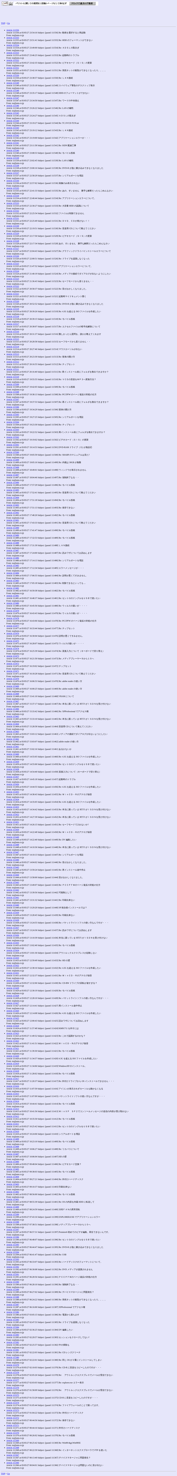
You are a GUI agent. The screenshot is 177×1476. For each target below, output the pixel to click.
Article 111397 (12, 1229)
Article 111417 (12, 1079)
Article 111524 (12, 271)
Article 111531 (12, 218)
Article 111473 (12, 656)
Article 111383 (12, 1335)
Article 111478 (12, 618)
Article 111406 (12, 1162)
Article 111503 (12, 430)
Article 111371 (12, 1425)
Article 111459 (12, 762)
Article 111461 (12, 746)
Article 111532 (12, 211)
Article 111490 (12, 528)
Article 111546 (12, 105)
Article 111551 (12, 68)
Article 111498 (12, 467)
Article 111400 (12, 1207)
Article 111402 (12, 1192)
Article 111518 (12, 316)
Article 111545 (12, 113)
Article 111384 (12, 1327)
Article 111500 (12, 452)
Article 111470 (12, 679)
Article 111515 (12, 339)
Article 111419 (12, 1063)
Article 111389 (12, 1289)
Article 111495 (12, 490)
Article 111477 (12, 626)
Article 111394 (12, 1252)
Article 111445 (12, 867)
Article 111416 (12, 1086)
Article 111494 (12, 497)
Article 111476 (12, 633)
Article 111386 (12, 1312)
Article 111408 (12, 1146)
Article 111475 (12, 641)
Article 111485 (12, 565)
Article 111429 (12, 988)
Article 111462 (12, 739)
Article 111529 (12, 233)
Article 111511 (12, 369)
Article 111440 (12, 905)
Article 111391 (12, 1274)
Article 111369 (12, 1440)
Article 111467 (12, 701)
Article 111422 (12, 1041)
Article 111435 (12, 943)
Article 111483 (12, 580)
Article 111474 (12, 648)
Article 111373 (12, 1410)
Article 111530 (12, 226)
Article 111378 (12, 1372)
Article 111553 (12, 53)
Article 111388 (12, 1297)
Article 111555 (12, 38)
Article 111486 (12, 558)
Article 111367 (12, 1455)
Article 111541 (12, 143)
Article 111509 (12, 384)
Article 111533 (12, 203)
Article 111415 (12, 1094)
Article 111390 (12, 1282)
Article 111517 (12, 324)
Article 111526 (12, 256)
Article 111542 (12, 135)
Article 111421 (12, 1048)
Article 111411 (12, 1124)
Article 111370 (12, 1433)
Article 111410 (12, 1131)
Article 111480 (12, 603)
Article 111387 (12, 1304)
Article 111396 (12, 1237)
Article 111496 (12, 482)
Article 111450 (12, 829)
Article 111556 (12, 30)
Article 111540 (12, 150)
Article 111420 (12, 1056)
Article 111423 (12, 1033)
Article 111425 (12, 1018)
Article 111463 (12, 731)
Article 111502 (12, 437)
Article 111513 (12, 354)
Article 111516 (12, 331)
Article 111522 (12, 286)
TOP (3, 23)
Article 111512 (12, 362)
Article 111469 (12, 686)
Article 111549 (12, 83)
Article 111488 (12, 543)
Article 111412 (12, 1116)
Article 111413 (12, 1109)
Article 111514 (12, 347)
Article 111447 (12, 852)
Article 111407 (12, 1154)
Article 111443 (12, 882)
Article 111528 (12, 241)
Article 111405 (12, 1169)
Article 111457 (12, 777)
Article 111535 (12, 188)
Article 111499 (12, 460)
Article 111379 (12, 1365)
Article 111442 (12, 890)
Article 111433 (12, 958)
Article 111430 (12, 980)
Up (8, 23)
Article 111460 (12, 754)
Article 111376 (12, 1388)
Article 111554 (12, 45)
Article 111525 (12, 264)
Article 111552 (12, 60)
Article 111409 (12, 1139)
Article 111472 (12, 663)
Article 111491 (12, 520)
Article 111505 (12, 414)
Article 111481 (12, 596)
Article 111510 (12, 377)
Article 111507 (12, 399)
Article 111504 (12, 422)
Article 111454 (12, 799)
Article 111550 (12, 75)
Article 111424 (12, 1026)
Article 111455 (12, 792)
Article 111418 (12, 1071)
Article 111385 (12, 1320)
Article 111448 (12, 845)
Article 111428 (12, 996)
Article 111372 (12, 1418)
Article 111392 (12, 1267)
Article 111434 (12, 950)
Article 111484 (12, 573)
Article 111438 (12, 920)
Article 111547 (12, 98)
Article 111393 (12, 1259)
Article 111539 (12, 158)
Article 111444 (12, 875)
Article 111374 (12, 1403)
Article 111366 (12, 1463)
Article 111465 (12, 716)
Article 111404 (12, 1177)
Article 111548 (12, 90)
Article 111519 (12, 309)
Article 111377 (12, 1380)
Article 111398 (12, 1222)
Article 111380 (12, 1357)
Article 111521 (12, 294)
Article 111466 (12, 709)
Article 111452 (12, 814)
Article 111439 (12, 912)
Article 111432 (12, 965)
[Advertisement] (49, 14)
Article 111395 (12, 1245)
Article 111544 (12, 121)
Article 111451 (12, 822)
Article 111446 (12, 860)
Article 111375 (12, 1395)
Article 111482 (12, 588)
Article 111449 (12, 837)
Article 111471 (12, 671)
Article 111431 (12, 973)
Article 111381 (12, 1350)
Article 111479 (12, 611)
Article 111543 (12, 128)
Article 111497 (12, 475)
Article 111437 (12, 928)
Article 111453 (12, 807)
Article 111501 (12, 445)
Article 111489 (12, 535)
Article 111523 (12, 279)
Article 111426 (12, 1011)
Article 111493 (12, 505)
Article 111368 (12, 1447)
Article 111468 (12, 694)
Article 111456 (12, 784)
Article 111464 (12, 724)
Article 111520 (12, 301)
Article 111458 (12, 769)
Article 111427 (12, 1003)
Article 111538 (12, 165)
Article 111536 (12, 181)
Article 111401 (12, 1199)
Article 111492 (12, 513)
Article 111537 (12, 173)
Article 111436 (12, 935)
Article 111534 (12, 196)
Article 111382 (12, 1342)
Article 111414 (12, 1101)
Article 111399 (12, 1214)
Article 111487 (12, 550)
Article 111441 (12, 897)
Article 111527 (12, 248)
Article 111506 (12, 407)
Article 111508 (12, 392)
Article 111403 (12, 1184)
